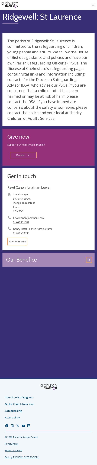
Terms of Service (13, 450)
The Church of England (19, 397)
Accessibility (12, 417)
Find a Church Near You (19, 404)
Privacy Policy (11, 443)
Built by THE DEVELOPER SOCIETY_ (22, 457)
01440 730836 (21, 233)
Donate (23, 155)
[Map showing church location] (48, 315)
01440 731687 (21, 222)
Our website (17, 241)
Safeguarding (13, 410)
